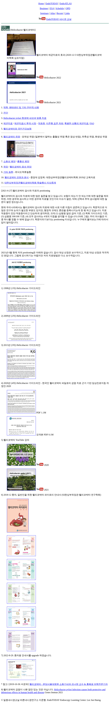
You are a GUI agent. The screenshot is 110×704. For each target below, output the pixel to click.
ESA (52, 8)
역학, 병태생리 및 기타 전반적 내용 (21, 107)
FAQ (92, 123)
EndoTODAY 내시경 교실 (58, 19)
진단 (5, 113)
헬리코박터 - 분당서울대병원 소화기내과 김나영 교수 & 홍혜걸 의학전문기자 (69, 684)
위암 (5, 167)
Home (41, 3)
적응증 (41, 123)
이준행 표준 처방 (54, 123)
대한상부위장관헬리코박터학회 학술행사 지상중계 (30, 183)
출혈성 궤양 (23, 161)
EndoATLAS (66, 3)
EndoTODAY (52, 3)
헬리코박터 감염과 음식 (17, 177)
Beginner (44, 8)
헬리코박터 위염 (11, 136)
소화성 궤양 (9, 161)
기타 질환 (8, 172)
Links (67, 13)
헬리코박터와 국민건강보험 (17, 129)
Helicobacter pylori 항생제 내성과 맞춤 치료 (24, 118)
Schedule (60, 8)
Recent (60, 13)
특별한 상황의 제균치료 (76, 123)
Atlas (52, 13)
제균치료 (8, 123)
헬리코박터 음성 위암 (21, 167)
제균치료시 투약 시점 (25, 123)
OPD (68, 8)
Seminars (44, 13)
